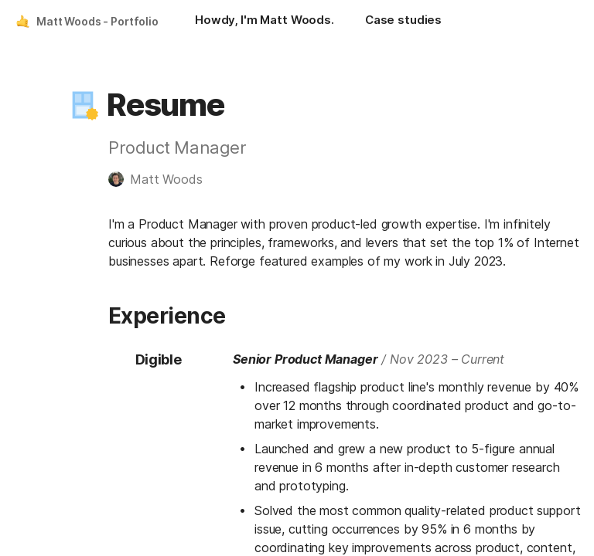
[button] (83, 105)
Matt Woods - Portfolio (97, 21)
